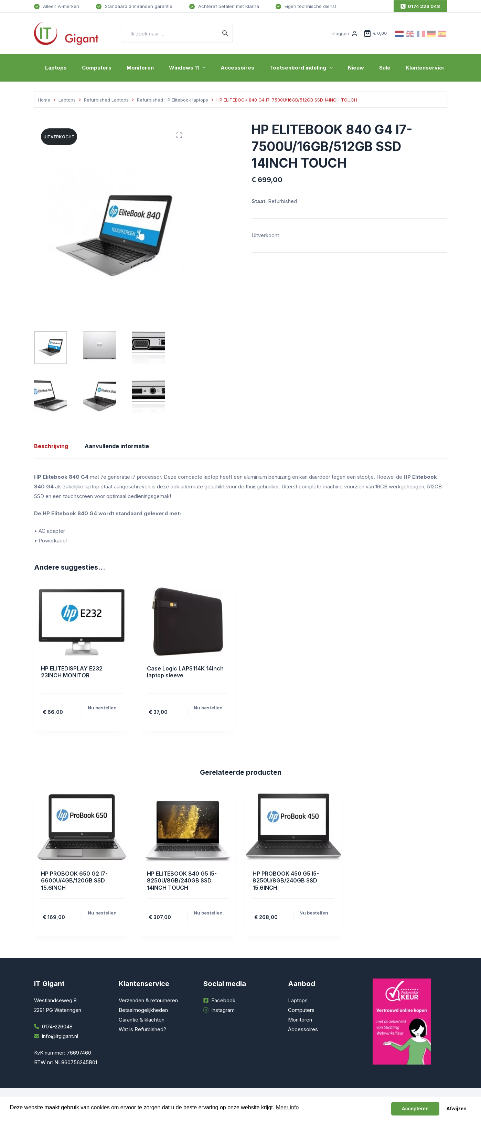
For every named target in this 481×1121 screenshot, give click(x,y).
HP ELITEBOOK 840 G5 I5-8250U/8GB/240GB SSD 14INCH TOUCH (182, 880)
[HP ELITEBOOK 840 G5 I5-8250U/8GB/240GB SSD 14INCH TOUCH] (188, 827)
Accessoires (237, 67)
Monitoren (140, 67)
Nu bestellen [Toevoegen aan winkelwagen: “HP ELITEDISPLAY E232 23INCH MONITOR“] (102, 707)
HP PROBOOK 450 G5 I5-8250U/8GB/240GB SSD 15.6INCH (286, 880)
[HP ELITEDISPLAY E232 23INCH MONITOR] (82, 622)
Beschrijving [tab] (51, 446)
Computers (96, 67)
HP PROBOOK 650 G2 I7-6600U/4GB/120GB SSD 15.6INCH (74, 880)
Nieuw (356, 67)
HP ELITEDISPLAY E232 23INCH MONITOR (72, 672)
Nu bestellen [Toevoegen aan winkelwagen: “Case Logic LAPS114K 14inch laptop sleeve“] (208, 707)
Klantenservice (426, 67)
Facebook (223, 1000)
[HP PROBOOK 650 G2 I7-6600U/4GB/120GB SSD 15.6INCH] (82, 827)
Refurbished (282, 201)
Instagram (223, 1010)
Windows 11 (188, 68)
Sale (385, 67)
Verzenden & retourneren (148, 1000)
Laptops (56, 67)
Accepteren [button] (415, 1108)
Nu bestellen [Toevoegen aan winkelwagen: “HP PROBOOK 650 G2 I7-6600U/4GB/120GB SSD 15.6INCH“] (102, 913)
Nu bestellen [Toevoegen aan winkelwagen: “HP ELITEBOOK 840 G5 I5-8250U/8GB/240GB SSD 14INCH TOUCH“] (208, 913)
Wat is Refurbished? (142, 1029)
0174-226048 (57, 1026)
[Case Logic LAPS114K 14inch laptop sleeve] (188, 622)
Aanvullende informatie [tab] (117, 446)
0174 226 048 (420, 6)
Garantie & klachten (141, 1019)
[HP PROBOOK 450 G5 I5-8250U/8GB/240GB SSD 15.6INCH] (293, 827)
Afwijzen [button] (456, 1108)
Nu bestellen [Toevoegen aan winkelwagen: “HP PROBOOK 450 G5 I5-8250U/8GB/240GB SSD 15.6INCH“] (313, 913)
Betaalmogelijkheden (143, 1010)
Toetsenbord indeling (302, 68)
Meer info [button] (287, 1107)
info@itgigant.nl (60, 1036)
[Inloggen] (344, 33)
